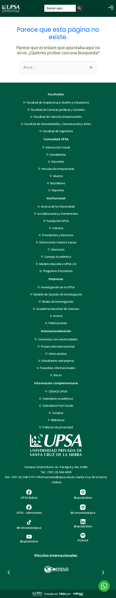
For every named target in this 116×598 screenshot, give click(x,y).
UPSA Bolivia (29, 497)
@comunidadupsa (82, 512)
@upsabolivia (83, 497)
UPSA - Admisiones (29, 512)
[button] (8, 572)
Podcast (82, 540)
